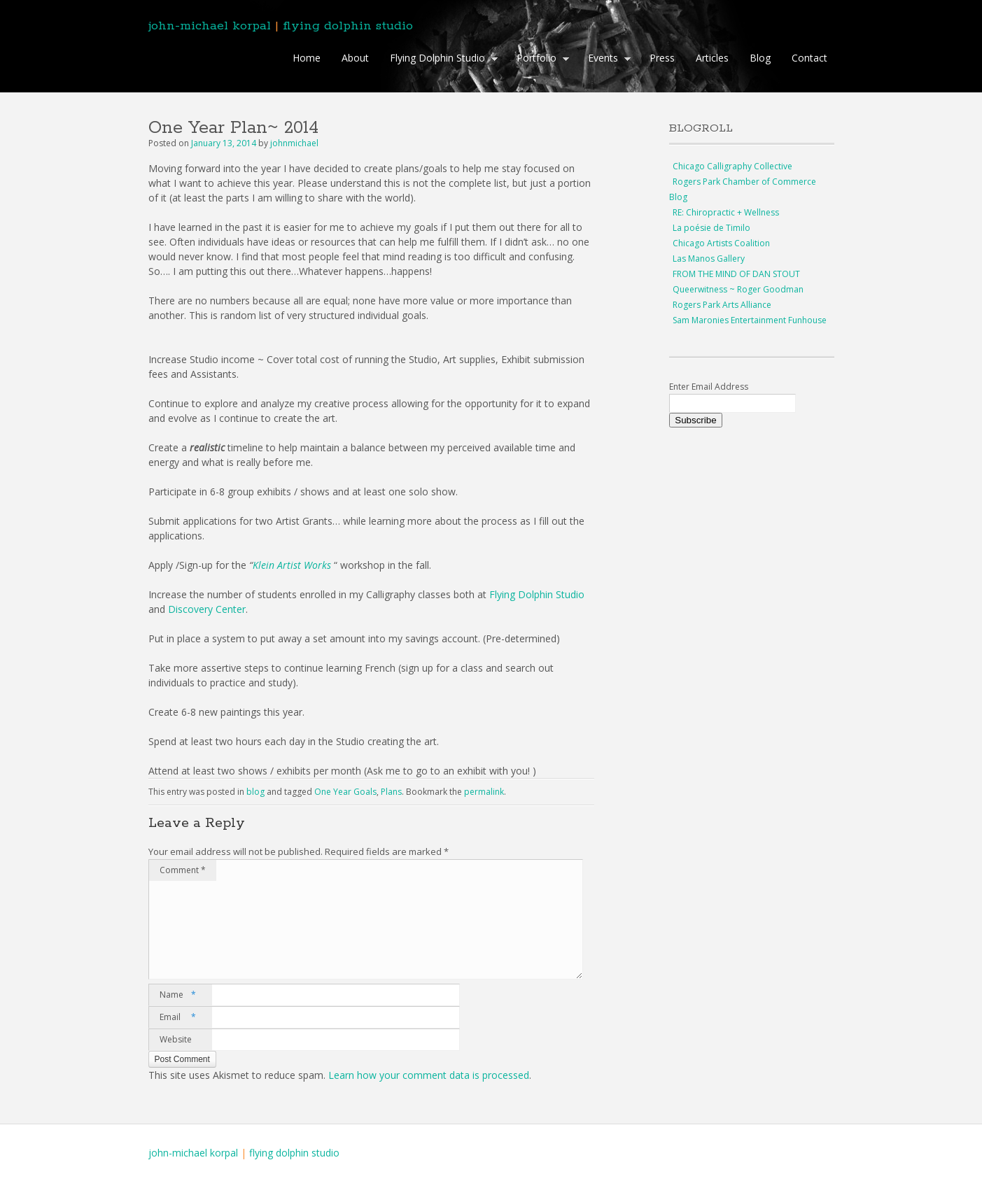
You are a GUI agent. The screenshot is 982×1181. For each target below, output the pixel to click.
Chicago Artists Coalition (721, 243)
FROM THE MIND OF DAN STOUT (736, 274)
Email (178, 1017)
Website (176, 1039)
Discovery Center (207, 609)
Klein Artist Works (292, 565)
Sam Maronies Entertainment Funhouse (750, 320)
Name (178, 995)
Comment (183, 870)
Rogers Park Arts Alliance (722, 305)
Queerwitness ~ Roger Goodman (738, 289)
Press (662, 57)
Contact (809, 57)
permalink (484, 792)
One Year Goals (345, 792)
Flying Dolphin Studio (440, 59)
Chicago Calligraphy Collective (732, 166)
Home (307, 57)
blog (255, 792)
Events (606, 59)
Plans (391, 792)
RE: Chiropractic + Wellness (726, 212)
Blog (760, 57)
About (355, 57)
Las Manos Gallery (709, 258)
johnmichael (294, 143)
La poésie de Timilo (711, 228)
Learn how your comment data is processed (428, 1075)
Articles (712, 57)
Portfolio (540, 59)
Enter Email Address (708, 387)
